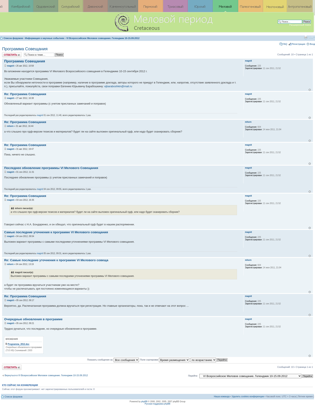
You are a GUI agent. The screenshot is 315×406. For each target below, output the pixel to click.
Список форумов (13, 38)
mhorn (10, 126)
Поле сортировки (164, 359)
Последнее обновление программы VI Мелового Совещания (51, 168)
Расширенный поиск (300, 25)
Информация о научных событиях (44, 38)
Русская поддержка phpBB (157, 404)
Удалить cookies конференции (248, 396)
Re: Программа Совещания (25, 94)
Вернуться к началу (310, 90)
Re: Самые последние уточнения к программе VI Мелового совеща (56, 260)
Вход (312, 44)
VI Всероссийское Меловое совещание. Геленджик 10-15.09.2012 (103, 38)
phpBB (144, 401)
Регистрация (298, 44)
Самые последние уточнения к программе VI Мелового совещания (56, 232)
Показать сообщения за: (113, 359)
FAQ (285, 44)
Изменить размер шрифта (312, 37)
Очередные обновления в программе (33, 319)
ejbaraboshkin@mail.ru (118, 86)
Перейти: (193, 375)
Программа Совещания (25, 49)
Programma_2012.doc (18, 344)
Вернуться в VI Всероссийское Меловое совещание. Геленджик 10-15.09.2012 (46, 375)
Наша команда (221, 396)
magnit (10, 66)
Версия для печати (305, 37)
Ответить (12, 54)
